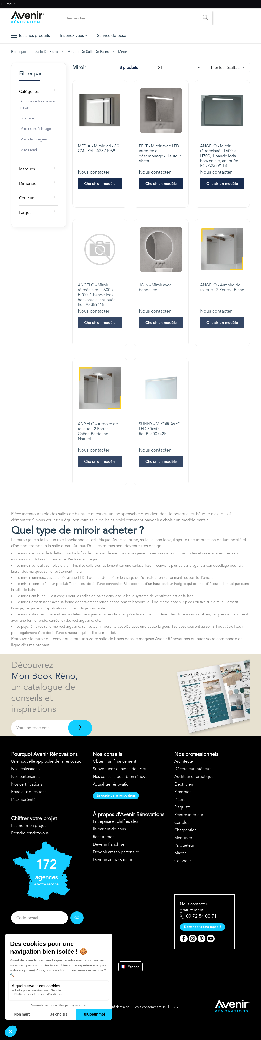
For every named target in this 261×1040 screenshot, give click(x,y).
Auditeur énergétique (194, 776)
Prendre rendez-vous (30, 833)
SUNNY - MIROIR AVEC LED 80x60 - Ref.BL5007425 (159, 428)
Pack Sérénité (23, 799)
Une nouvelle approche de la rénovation (47, 761)
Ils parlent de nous (109, 829)
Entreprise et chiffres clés (115, 821)
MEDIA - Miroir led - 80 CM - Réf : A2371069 (98, 148)
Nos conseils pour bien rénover (121, 776)
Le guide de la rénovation (116, 795)
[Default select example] (179, 67)
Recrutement (104, 837)
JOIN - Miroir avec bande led (155, 287)
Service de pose (111, 35)
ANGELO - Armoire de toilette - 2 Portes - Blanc (222, 287)
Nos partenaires (25, 776)
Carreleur (182, 822)
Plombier (182, 792)
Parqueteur (184, 845)
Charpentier (185, 830)
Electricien (183, 784)
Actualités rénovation (112, 784)
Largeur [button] (26, 212)
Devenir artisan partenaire (116, 852)
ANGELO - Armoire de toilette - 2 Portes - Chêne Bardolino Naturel (98, 431)
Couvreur (182, 861)
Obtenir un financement (114, 761)
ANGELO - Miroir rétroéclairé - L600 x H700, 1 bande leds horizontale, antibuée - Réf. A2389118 (220, 156)
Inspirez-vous (73, 35)
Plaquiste (182, 807)
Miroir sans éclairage (35, 128)
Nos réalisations (25, 769)
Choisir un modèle (100, 183)
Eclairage (27, 118)
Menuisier (183, 838)
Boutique (18, 51)
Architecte (183, 761)
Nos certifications (26, 784)
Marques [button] (27, 169)
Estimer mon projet (28, 825)
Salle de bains (46, 51)
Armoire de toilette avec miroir (38, 104)
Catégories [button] (29, 91)
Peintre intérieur (188, 815)
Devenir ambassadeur (112, 860)
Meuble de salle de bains (88, 51)
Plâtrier (180, 799)
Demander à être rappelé (202, 927)
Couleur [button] (26, 198)
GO (77, 918)
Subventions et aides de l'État (119, 769)
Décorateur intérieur (192, 769)
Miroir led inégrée (33, 139)
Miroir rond (28, 150)
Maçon (180, 853)
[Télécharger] (80, 728)
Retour (7, 4)
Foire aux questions (28, 792)
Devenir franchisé (108, 844)
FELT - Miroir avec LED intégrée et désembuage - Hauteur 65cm (160, 153)
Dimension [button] (29, 183)
